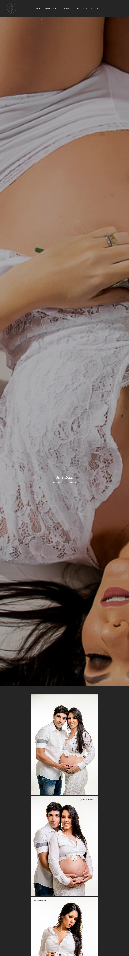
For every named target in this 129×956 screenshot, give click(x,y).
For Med (86, 8)
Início (38, 8)
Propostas (77, 8)
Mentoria (94, 8)
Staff (102, 8)
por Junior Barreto (49, 8)
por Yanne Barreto (65, 8)
